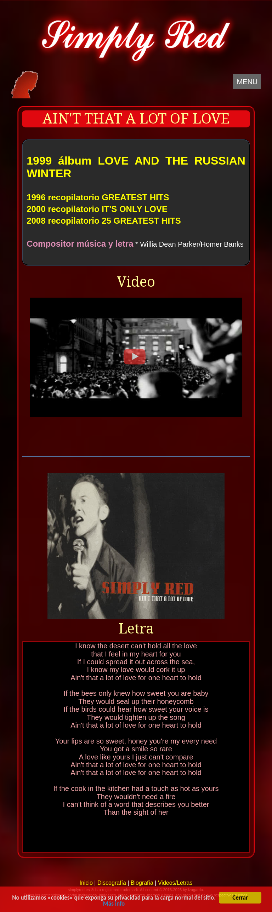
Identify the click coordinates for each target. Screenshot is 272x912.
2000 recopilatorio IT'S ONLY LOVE (97, 209)
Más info (114, 904)
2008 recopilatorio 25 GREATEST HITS (104, 220)
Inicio (85, 883)
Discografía (111, 883)
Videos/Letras (175, 883)
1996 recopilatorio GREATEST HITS (98, 197)
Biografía (142, 883)
